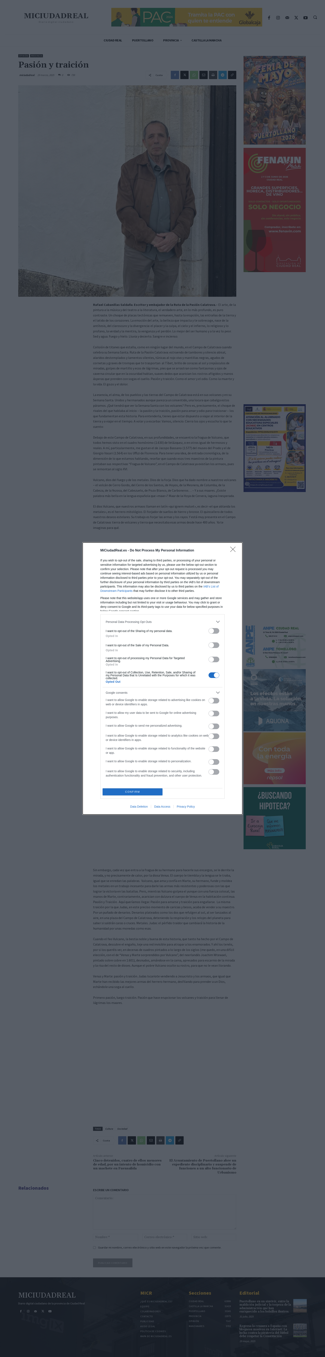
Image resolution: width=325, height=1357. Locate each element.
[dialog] (162, 678)
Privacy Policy (186, 806)
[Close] (234, 551)
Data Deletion (139, 806)
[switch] (214, 631)
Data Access (162, 806)
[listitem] (162, 622)
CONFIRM (132, 792)
